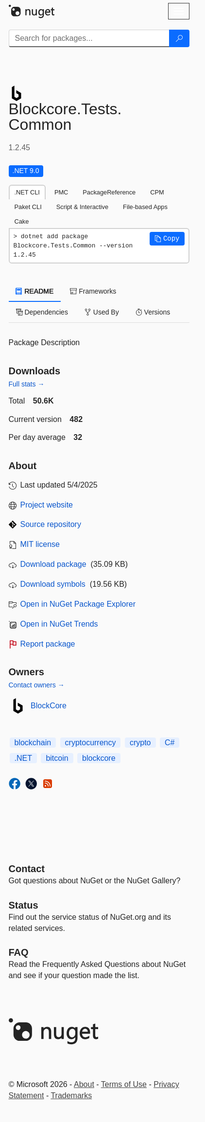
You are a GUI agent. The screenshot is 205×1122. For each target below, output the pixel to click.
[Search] (179, 38)
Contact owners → (37, 685)
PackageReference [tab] (109, 192)
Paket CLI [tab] (28, 206)
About (84, 1084)
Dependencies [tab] (42, 312)
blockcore (98, 758)
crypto (140, 742)
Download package (53, 564)
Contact (27, 868)
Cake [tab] (22, 221)
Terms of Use (124, 1084)
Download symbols (52, 584)
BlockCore (49, 705)
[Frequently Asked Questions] (19, 952)
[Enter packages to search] (89, 38)
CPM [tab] (157, 192)
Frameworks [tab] (93, 291)
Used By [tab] (102, 312)
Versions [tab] (153, 312)
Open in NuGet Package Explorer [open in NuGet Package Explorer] (78, 604)
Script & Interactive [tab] (82, 206)
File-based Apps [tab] (145, 206)
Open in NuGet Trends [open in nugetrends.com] (59, 624)
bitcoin (57, 758)
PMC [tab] (61, 192)
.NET (23, 758)
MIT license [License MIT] (40, 544)
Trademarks (71, 1095)
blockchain (33, 742)
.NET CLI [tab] (27, 192)
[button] (167, 238)
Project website (46, 505)
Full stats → (27, 384)
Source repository (50, 524)
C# (169, 742)
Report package (47, 644)
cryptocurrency (90, 742)
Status (23, 905)
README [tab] (35, 291)
